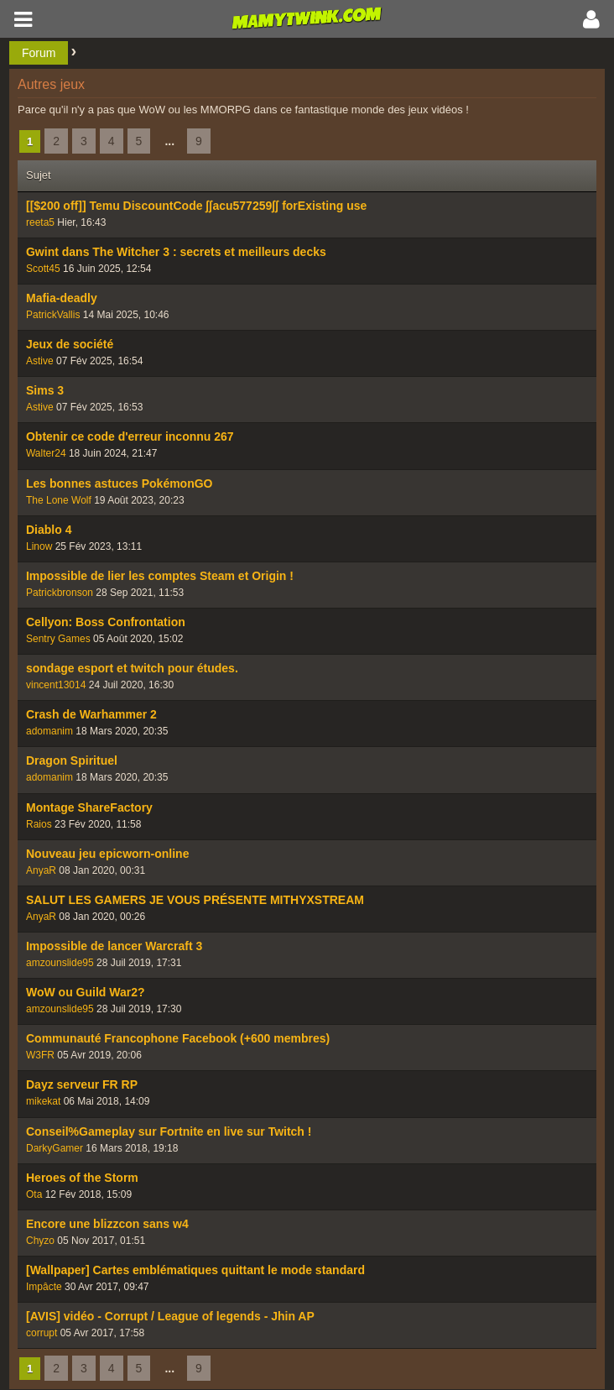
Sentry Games (58, 639)
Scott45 (43, 268)
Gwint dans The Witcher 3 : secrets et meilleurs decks (176, 252)
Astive (40, 361)
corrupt (41, 1333)
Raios (39, 824)
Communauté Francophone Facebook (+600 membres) (178, 1038)
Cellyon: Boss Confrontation (105, 622)
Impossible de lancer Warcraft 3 (114, 946)
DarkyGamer (54, 1148)
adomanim (49, 731)
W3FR (40, 1055)
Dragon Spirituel (71, 760)
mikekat (43, 1101)
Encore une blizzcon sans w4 (107, 1224)
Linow (39, 546)
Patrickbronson (59, 592)
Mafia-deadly (61, 298)
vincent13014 (56, 685)
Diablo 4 (48, 529)
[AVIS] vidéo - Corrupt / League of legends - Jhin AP (170, 1316)
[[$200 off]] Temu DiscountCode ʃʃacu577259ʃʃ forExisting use (196, 205)
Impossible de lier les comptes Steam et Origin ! (160, 576)
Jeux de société (69, 344)
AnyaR (41, 870)
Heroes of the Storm (82, 1177)
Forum (38, 53)
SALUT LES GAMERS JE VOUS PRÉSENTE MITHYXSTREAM (195, 900)
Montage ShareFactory (89, 807)
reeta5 (40, 222)
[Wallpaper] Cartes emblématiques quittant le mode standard (195, 1270)
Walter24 (46, 453)
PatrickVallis (53, 315)
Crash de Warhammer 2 (91, 714)
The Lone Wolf (58, 500)
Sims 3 (45, 390)
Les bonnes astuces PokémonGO (119, 483)
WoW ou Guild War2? (85, 992)
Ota (34, 1194)
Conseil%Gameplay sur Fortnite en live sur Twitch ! (168, 1131)
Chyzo (40, 1240)
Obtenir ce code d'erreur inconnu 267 (130, 436)
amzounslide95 (60, 963)
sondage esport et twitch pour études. (132, 668)
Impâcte (44, 1287)
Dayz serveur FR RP (82, 1084)
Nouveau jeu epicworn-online (107, 853)
